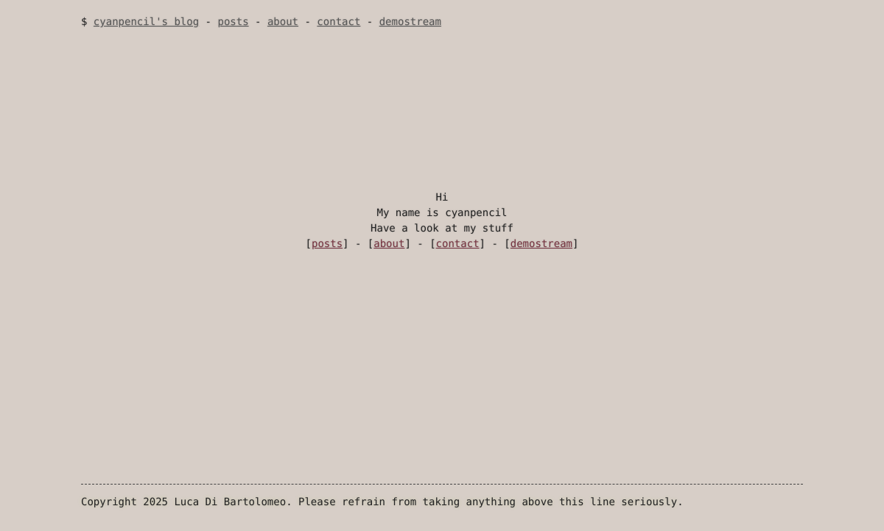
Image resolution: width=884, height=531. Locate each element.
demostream (410, 22)
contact (338, 22)
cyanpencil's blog (146, 22)
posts (232, 22)
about (282, 22)
